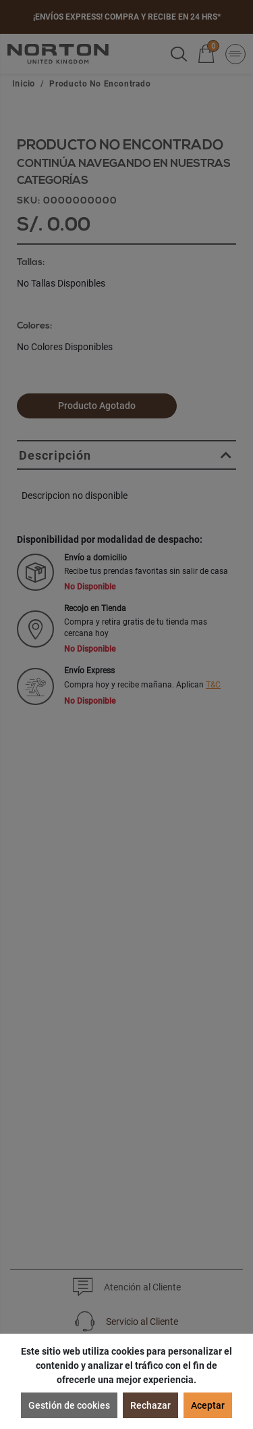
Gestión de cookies (69, 1405)
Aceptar (208, 1405)
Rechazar (150, 1405)
